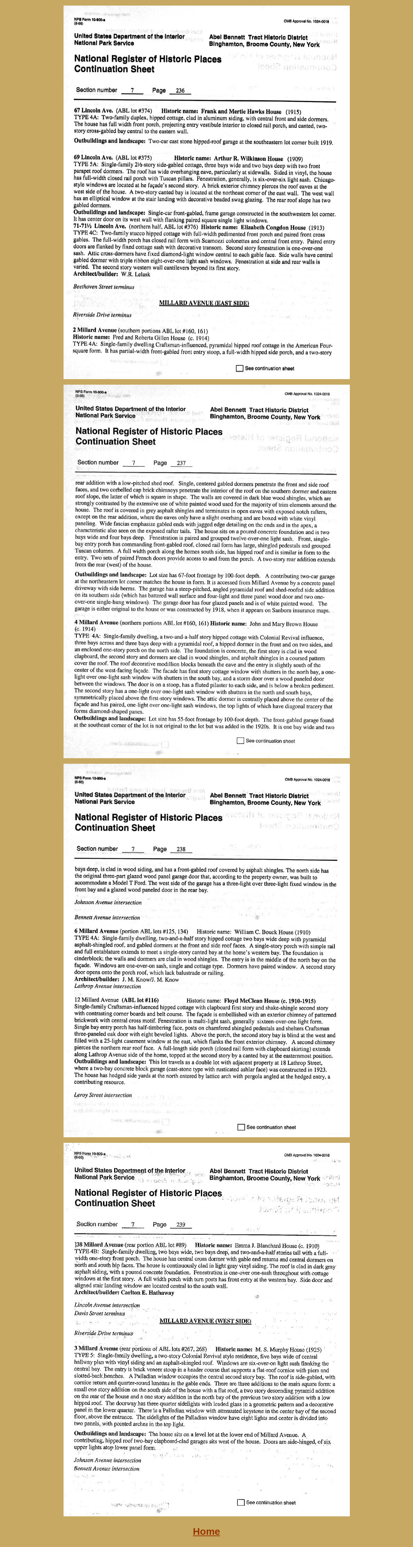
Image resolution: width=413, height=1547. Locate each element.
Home (206, 1531)
